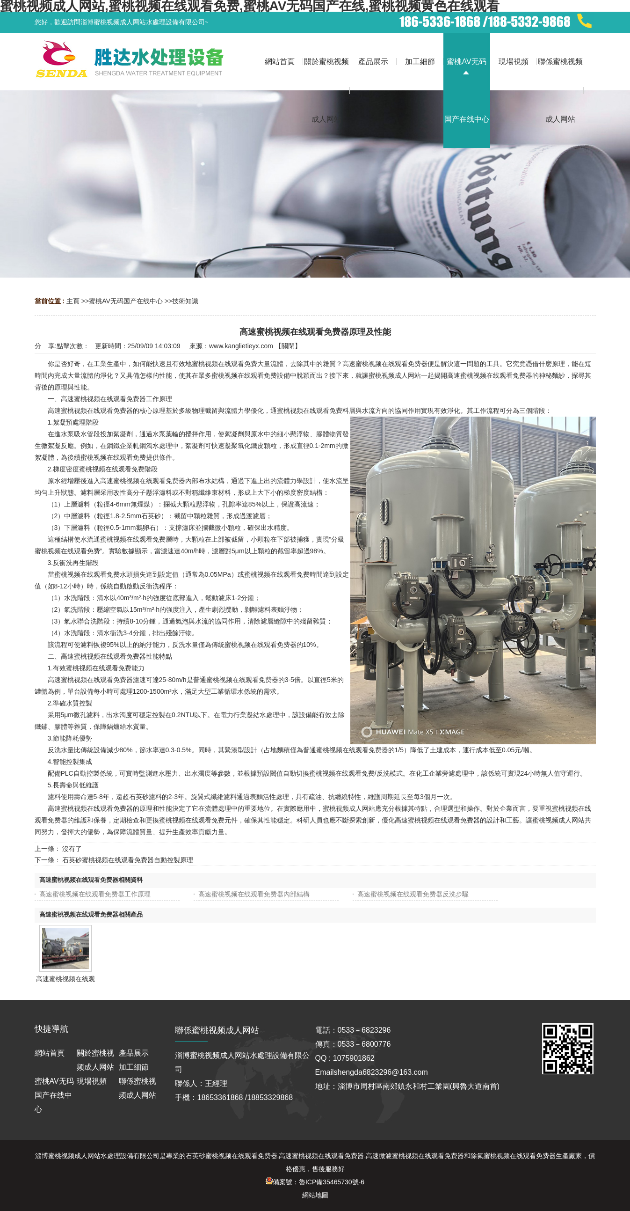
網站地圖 (315, 1195)
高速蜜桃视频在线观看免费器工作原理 (95, 894)
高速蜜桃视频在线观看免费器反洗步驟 (413, 894)
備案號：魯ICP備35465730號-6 (315, 1182)
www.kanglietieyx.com (241, 346)
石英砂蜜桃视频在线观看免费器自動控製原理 (127, 860)
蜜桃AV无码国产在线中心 (126, 301)
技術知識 (185, 301)
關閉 (288, 346)
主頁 (73, 301)
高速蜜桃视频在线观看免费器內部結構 (254, 894)
